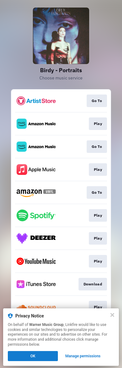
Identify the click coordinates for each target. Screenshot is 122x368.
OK (32, 356)
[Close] (112, 315)
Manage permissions (83, 356)
